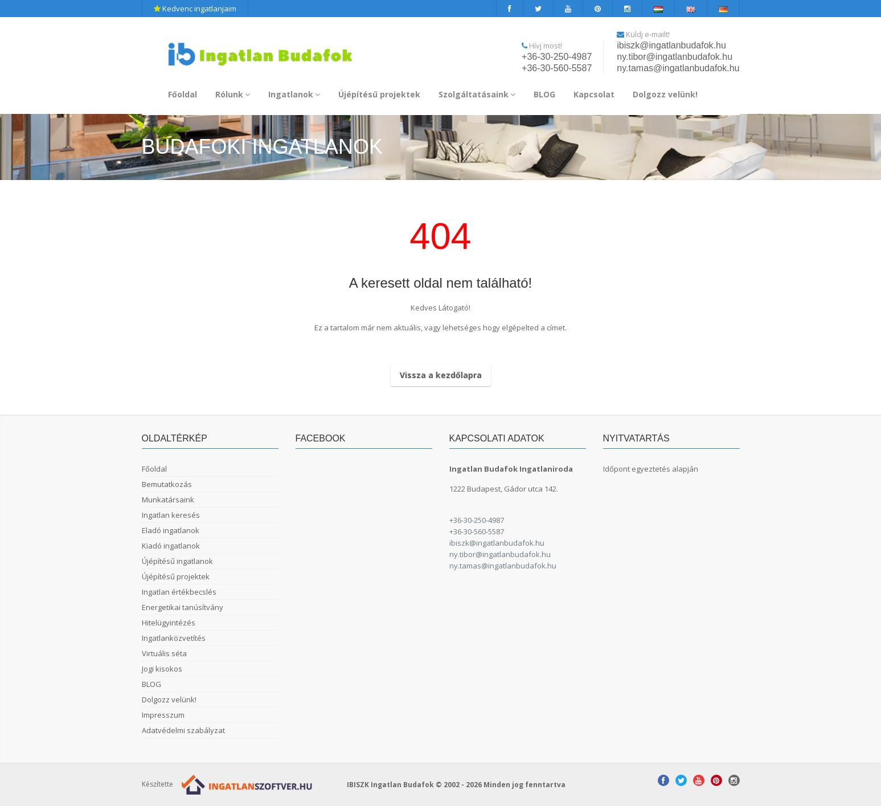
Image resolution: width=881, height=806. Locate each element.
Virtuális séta (164, 653)
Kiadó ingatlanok (171, 546)
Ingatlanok (294, 94)
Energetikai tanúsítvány (182, 607)
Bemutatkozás (167, 484)
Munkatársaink (168, 499)
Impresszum (163, 715)
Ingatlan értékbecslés (179, 592)
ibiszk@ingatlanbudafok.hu (671, 45)
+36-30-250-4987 (557, 57)
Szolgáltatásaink (477, 94)
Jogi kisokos (162, 669)
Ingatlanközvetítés (174, 638)
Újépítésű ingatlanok (177, 561)
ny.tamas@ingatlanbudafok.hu (678, 68)
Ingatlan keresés (171, 515)
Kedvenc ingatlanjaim (195, 8)
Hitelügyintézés (168, 622)
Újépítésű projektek (379, 94)
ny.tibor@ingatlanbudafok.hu (674, 57)
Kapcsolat (593, 94)
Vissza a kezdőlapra (441, 375)
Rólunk (232, 94)
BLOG (544, 94)
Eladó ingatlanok (170, 530)
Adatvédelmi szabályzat (183, 730)
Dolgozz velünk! (665, 94)
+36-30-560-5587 (557, 68)
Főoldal (182, 94)
